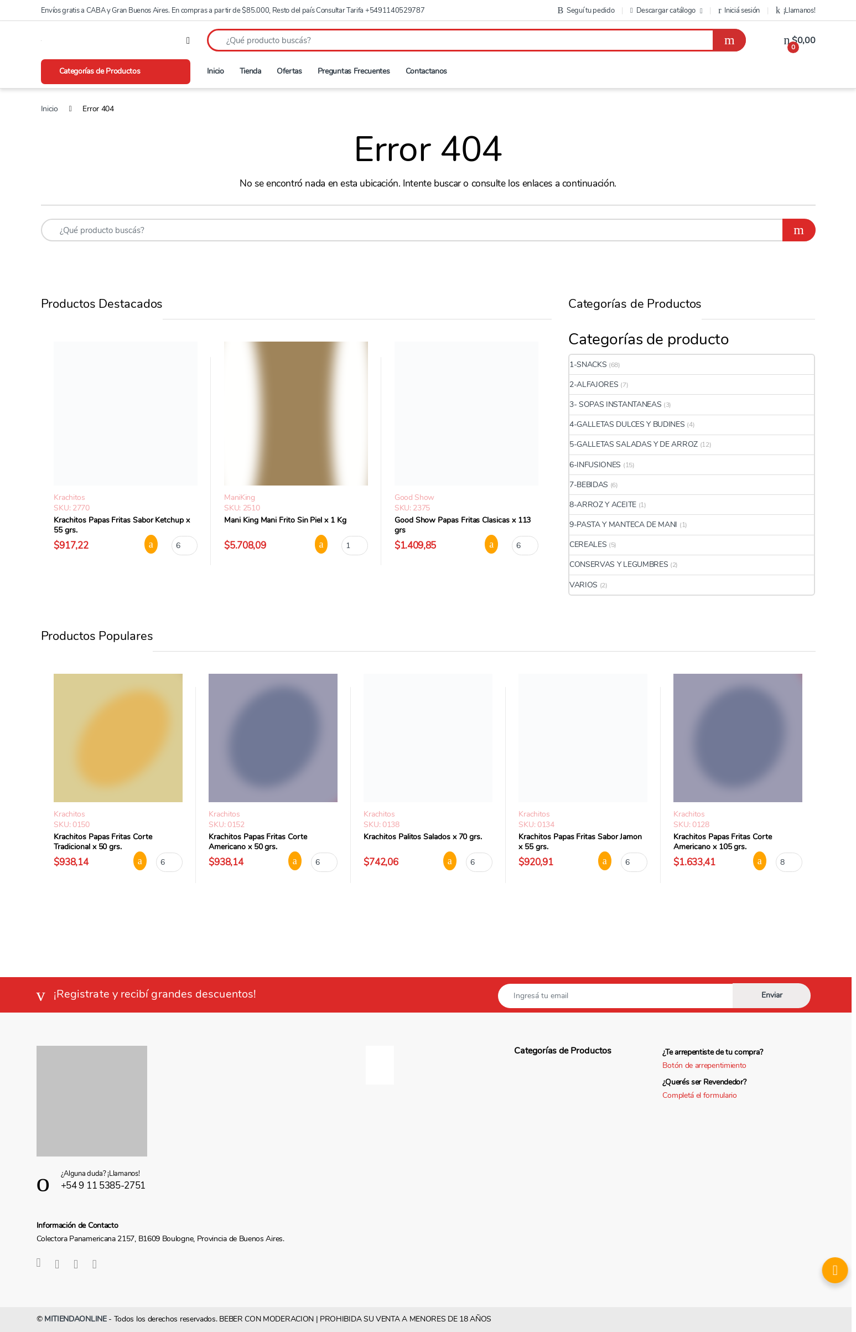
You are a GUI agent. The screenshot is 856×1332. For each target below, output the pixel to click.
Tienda (250, 71)
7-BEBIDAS (588, 484)
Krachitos (69, 497)
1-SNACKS (588, 364)
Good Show (414, 497)
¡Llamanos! (796, 11)
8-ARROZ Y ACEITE (602, 504)
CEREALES (588, 544)
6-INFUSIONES (595, 465)
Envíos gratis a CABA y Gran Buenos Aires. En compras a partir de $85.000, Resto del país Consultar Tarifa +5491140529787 (233, 11)
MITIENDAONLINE (75, 1319)
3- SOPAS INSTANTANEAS (615, 404)
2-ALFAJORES (594, 384)
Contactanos (427, 71)
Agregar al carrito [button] (151, 544)
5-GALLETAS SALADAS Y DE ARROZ (633, 444)
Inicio (215, 71)
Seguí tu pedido (586, 11)
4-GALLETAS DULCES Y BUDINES (627, 424)
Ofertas (289, 71)
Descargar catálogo (663, 11)
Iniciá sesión (739, 11)
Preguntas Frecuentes (354, 71)
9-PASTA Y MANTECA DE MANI (623, 524)
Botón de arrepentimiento (704, 1065)
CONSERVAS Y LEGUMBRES (618, 564)
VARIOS (583, 585)
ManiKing (239, 497)
